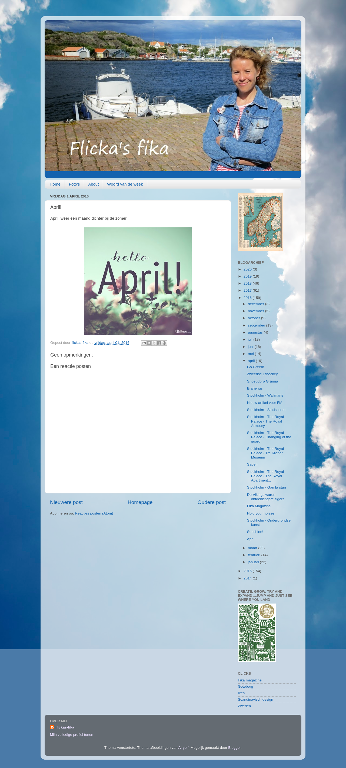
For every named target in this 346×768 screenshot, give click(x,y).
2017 (248, 290)
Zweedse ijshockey (262, 374)
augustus (256, 332)
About (93, 184)
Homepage (140, 502)
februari (254, 555)
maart (253, 548)
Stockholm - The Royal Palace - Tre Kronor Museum (265, 453)
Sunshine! (255, 532)
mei (251, 354)
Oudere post (212, 502)
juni (251, 347)
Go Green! (255, 367)
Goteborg (245, 686)
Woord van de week (125, 184)
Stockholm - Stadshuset (266, 410)
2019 (248, 276)
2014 (248, 578)
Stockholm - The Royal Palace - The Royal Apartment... (265, 476)
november (256, 311)
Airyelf (183, 748)
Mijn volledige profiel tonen (71, 735)
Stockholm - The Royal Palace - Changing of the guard (269, 437)
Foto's (74, 184)
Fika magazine (250, 680)
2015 (248, 571)
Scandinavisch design (255, 699)
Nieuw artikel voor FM (264, 403)
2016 (248, 298)
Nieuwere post (66, 502)
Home (55, 184)
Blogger (234, 748)
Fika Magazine (259, 506)
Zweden (244, 706)
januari (254, 562)
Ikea (241, 693)
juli (250, 339)
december (256, 304)
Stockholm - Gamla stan (266, 487)
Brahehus (255, 388)
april (252, 361)
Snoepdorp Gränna (262, 381)
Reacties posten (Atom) (94, 513)
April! (251, 539)
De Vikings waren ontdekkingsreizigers (265, 497)
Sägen (252, 464)
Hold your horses (261, 513)
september (257, 325)
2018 (248, 283)
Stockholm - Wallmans (265, 395)
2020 (248, 269)
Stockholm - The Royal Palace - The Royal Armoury (265, 421)
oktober (254, 318)
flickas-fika (64, 727)
